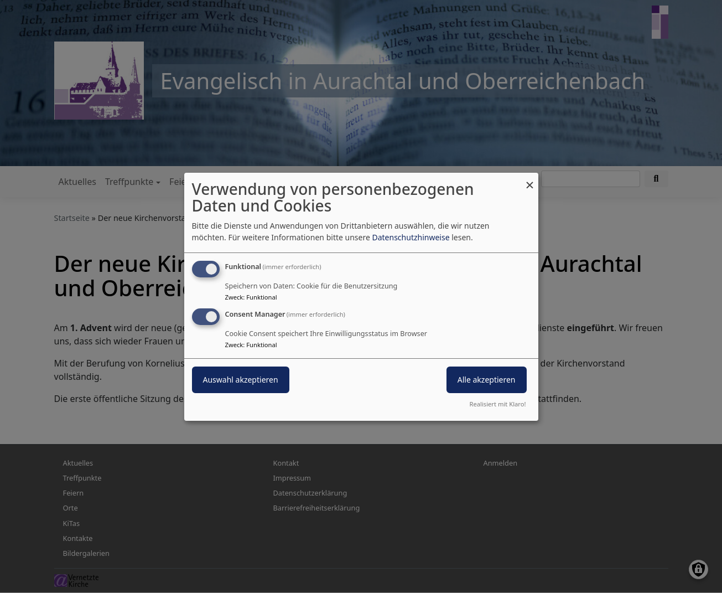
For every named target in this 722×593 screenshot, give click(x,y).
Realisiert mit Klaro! (498, 404)
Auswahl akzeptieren (240, 379)
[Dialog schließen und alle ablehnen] (530, 179)
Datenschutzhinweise (410, 237)
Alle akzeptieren (487, 379)
